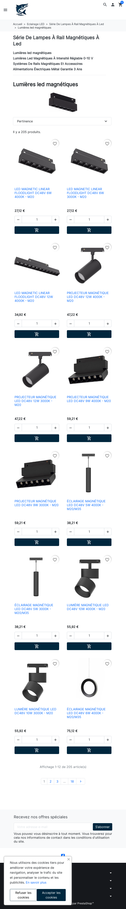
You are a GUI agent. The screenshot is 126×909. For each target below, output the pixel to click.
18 (72, 781)
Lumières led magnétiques (32, 53)
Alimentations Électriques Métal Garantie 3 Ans (47, 69)
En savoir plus (36, 882)
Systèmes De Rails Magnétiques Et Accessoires (47, 64)
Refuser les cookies (23, 895)
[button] (105, 4)
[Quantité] (37, 219)
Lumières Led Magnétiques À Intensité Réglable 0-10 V (53, 58)
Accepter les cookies (51, 895)
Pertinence (62, 121)
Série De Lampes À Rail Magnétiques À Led (56, 41)
